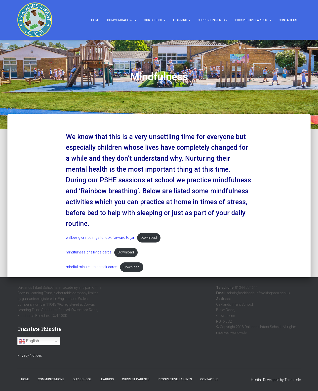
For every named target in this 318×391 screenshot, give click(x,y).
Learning (181, 20)
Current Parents (213, 20)
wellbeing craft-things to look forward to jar (100, 238)
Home (95, 20)
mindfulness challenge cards (89, 252)
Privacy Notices (29, 355)
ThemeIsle (292, 380)
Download (149, 238)
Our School (155, 20)
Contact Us (288, 20)
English (29, 341)
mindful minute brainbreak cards (91, 267)
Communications (121, 20)
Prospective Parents (253, 20)
